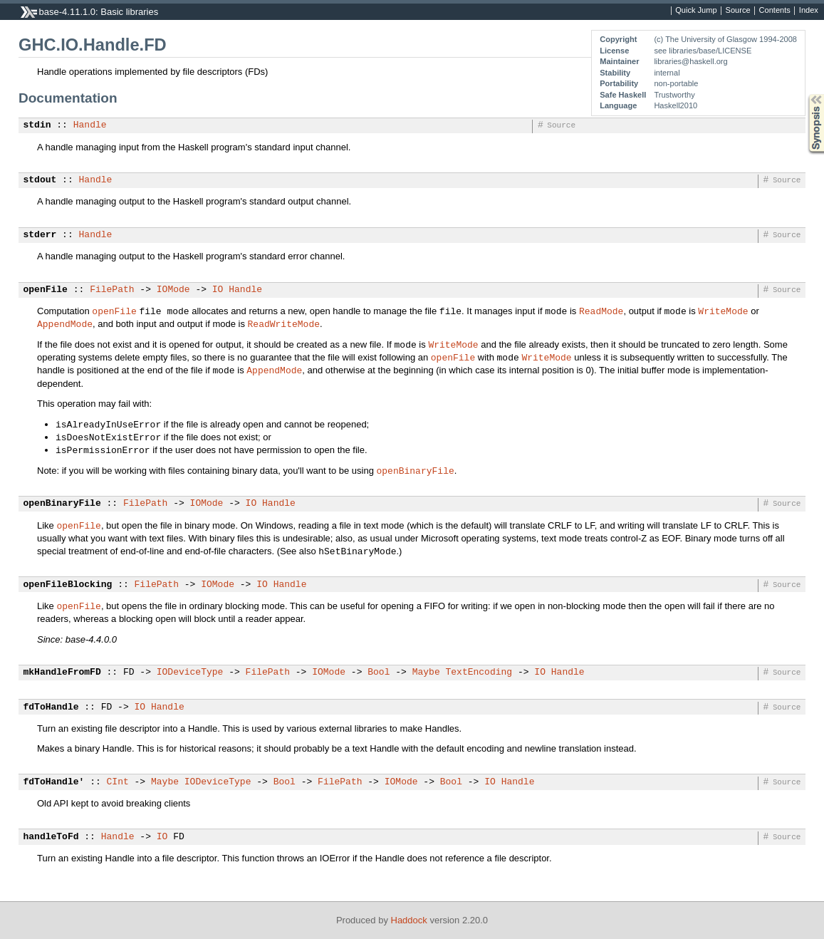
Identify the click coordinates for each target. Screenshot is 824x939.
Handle (90, 125)
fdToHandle (51, 707)
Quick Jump (695, 10)
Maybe (426, 672)
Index (808, 10)
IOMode (173, 290)
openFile (46, 290)
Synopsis (804, 94)
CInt (118, 782)
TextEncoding (478, 672)
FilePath (112, 290)
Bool (378, 672)
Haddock (409, 920)
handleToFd (51, 837)
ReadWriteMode (284, 323)
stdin (37, 125)
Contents (775, 10)
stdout (40, 180)
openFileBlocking (68, 585)
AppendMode (65, 323)
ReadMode (601, 310)
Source (738, 10)
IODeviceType (190, 672)
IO (218, 290)
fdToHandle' (54, 782)
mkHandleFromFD (62, 672)
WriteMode (723, 310)
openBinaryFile (415, 470)
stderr (40, 235)
